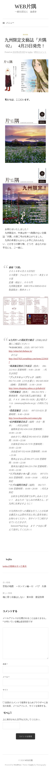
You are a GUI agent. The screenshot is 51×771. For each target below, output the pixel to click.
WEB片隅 (25, 6)
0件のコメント (40, 52)
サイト (5, 690)
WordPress (17, 765)
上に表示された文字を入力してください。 (22, 719)
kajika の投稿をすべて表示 (15, 566)
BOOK (25, 34)
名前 (5, 664)
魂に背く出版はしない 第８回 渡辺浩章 (23, 597)
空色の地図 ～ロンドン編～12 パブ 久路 (24, 586)
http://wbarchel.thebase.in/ (20, 351)
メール (6, 677)
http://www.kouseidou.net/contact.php (25, 418)
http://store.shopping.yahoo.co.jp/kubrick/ (27, 388)
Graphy (31, 765)
